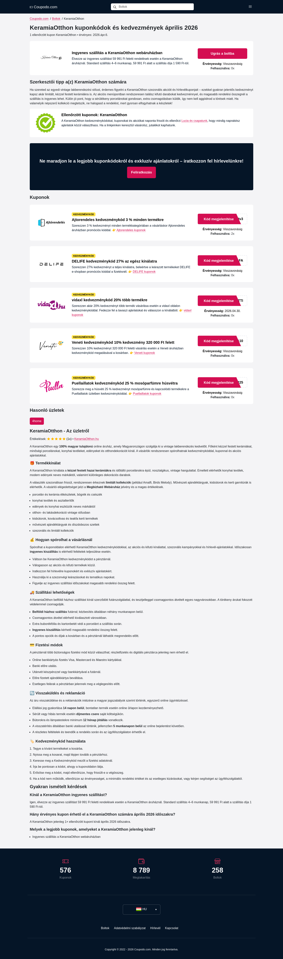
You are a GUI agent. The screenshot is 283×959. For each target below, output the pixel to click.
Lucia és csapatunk (194, 120)
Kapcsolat (171, 928)
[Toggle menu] (250, 7)
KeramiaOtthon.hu (86, 439)
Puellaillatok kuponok (147, 393)
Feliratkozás (141, 172)
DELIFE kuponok (144, 271)
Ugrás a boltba (222, 53)
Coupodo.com (43, 7)
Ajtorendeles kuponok (131, 230)
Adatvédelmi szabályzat (130, 928)
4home (36, 421)
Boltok (56, 18)
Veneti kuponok (144, 352)
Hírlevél (155, 928)
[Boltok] (156, 6)
